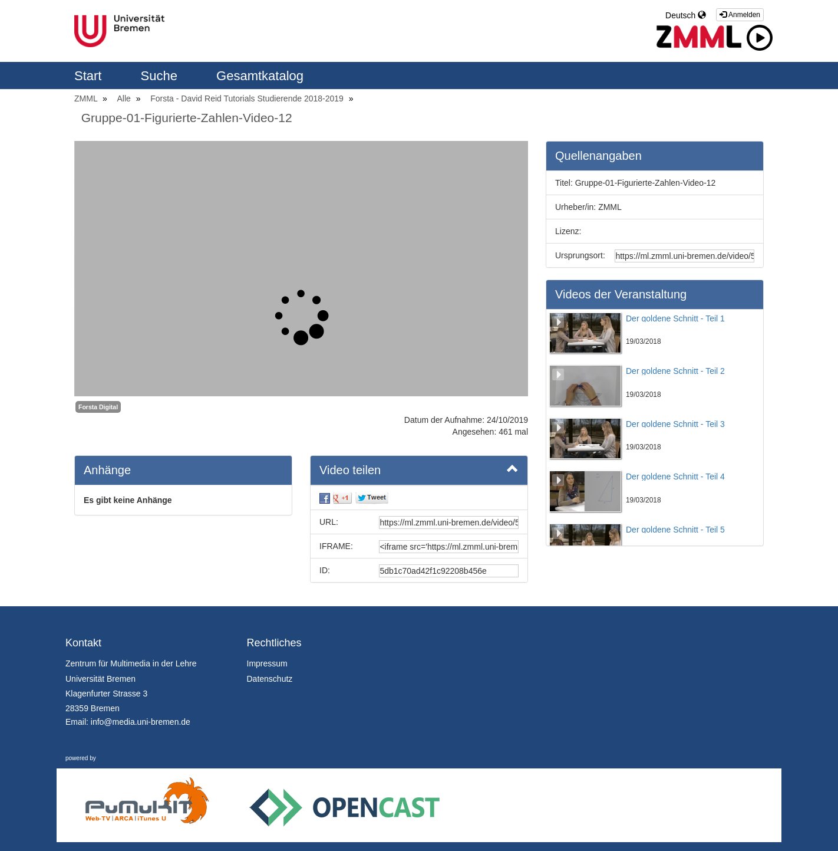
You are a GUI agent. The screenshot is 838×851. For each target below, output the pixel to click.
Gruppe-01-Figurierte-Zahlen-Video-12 (186, 117)
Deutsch (685, 15)
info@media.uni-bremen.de (140, 722)
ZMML (87, 98)
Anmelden (740, 15)
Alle (125, 98)
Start (89, 75)
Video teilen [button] (419, 469)
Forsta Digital (98, 406)
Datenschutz (270, 679)
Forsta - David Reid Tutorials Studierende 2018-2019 (248, 98)
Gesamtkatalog (259, 75)
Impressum (267, 663)
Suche (161, 75)
